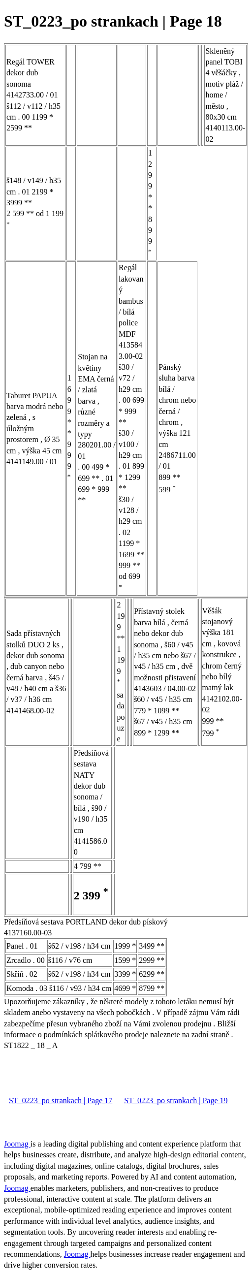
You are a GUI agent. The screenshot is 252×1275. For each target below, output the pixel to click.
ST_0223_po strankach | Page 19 (175, 1100)
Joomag (17, 1144)
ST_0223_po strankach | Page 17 (60, 1100)
